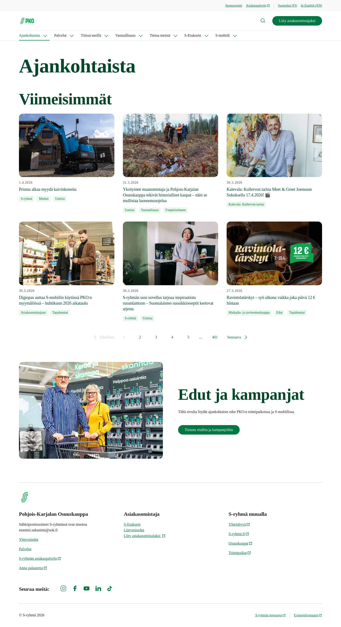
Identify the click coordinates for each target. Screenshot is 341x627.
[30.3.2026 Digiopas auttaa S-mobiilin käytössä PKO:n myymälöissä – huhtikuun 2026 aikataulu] (66, 268)
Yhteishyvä (239, 524)
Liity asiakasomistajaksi (297, 21)
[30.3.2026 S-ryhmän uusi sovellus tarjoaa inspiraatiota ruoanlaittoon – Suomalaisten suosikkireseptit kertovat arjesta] (170, 271)
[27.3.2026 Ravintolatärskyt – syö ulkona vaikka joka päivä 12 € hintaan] (274, 268)
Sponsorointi (233, 5)
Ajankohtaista (29, 35)
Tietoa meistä (160, 35)
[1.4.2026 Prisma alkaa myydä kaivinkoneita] (66, 158)
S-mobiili (222, 35)
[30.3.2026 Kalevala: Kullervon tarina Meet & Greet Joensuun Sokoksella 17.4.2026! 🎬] (274, 160)
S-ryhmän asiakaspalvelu (40, 558)
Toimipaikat (240, 553)
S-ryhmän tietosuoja (270, 615)
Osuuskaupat (240, 543)
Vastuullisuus (125, 35)
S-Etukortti (192, 35)
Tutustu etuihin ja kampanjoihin (209, 430)
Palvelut (60, 35)
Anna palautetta (33, 568)
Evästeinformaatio (308, 615)
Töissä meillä (91, 35)
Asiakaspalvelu (258, 5)
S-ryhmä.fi (239, 534)
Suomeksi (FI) (287, 5)
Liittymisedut (134, 530)
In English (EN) (311, 5)
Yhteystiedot (28, 540)
